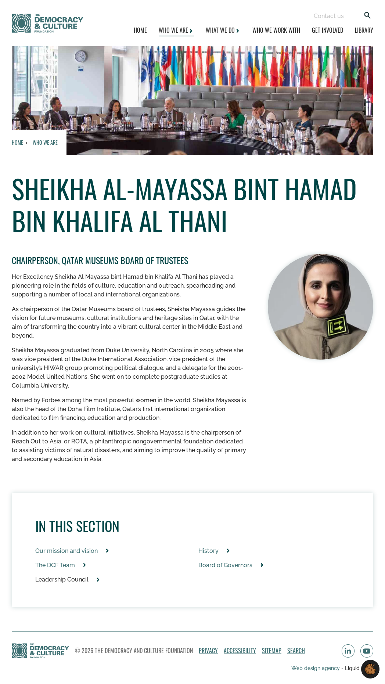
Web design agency (316, 668)
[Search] (367, 16)
